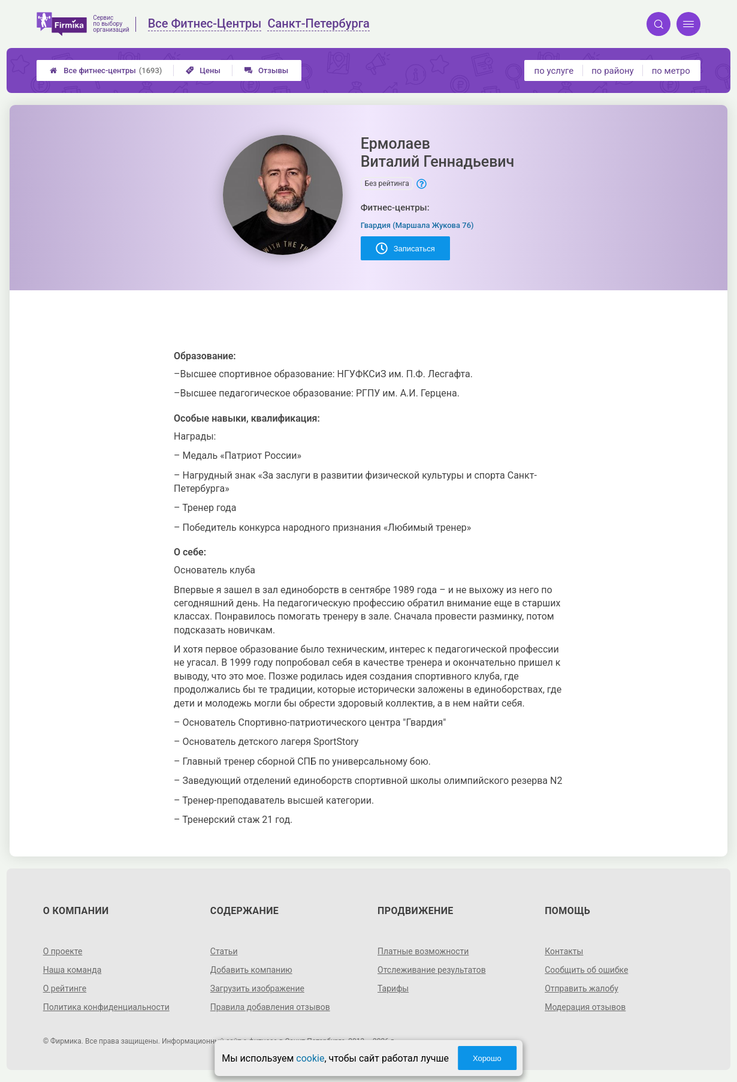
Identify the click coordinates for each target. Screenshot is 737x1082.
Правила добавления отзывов (270, 1007)
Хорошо (487, 1058)
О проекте (63, 951)
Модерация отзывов (585, 1007)
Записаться (405, 248)
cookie (310, 1058)
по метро (671, 70)
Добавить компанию (251, 970)
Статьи (224, 951)
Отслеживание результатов (431, 970)
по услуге (554, 70)
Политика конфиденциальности (106, 1007)
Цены (203, 70)
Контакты (564, 951)
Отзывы (266, 70)
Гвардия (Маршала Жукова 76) (417, 225)
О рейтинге (65, 988)
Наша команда (72, 970)
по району (612, 70)
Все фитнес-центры (106, 70)
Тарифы (393, 988)
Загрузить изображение (257, 988)
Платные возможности (423, 951)
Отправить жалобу (581, 988)
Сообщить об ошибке (586, 970)
